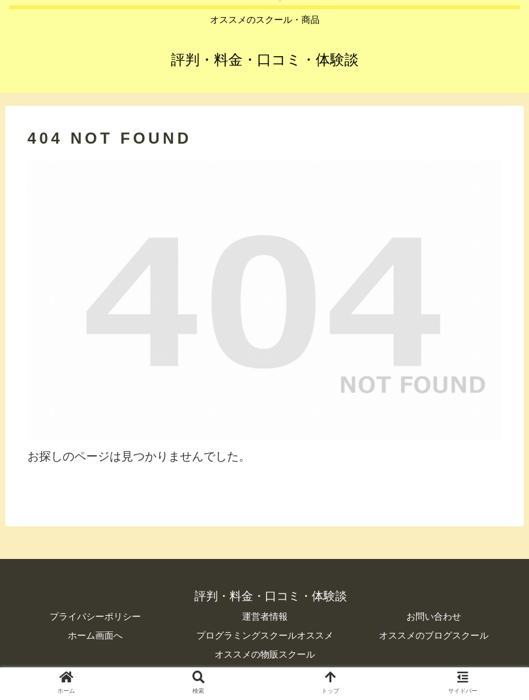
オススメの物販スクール (265, 654)
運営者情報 (265, 616)
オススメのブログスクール (434, 635)
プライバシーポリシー (95, 616)
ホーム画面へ (95, 635)
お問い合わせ (433, 616)
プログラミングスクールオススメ (264, 635)
